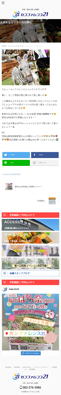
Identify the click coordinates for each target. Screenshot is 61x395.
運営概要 (32, 369)
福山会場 (8, 367)
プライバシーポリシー (41, 367)
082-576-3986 (30, 387)
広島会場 (17, 367)
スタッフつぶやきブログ (12, 174)
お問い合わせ (27, 367)
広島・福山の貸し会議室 (30, 383)
